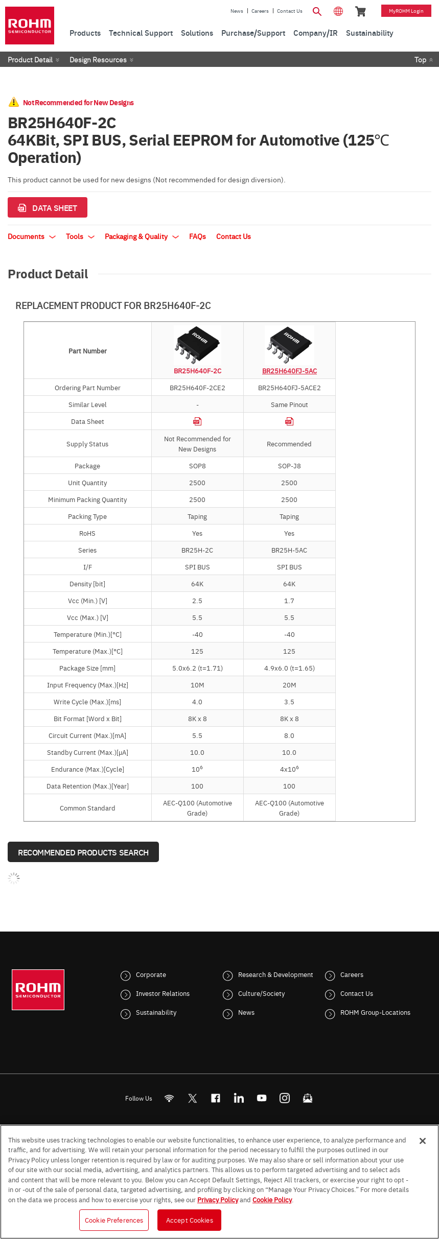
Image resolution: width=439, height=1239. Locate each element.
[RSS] (169, 1098)
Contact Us (290, 10)
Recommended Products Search (83, 851)
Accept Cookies (189, 1219)
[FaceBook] (215, 1098)
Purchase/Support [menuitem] (253, 32)
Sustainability (156, 1011)
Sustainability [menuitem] (370, 32)
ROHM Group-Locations (375, 1011)
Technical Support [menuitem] (141, 32)
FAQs (197, 236)
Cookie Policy (272, 1199)
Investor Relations (163, 992)
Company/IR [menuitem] (315, 32)
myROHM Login (406, 10)
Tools (80, 236)
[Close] (422, 1141)
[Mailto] (307, 1098)
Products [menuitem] (85, 32)
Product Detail (30, 59)
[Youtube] (261, 1098)
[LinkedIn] (238, 1098)
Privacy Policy (217, 1199)
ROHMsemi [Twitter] (192, 1098)
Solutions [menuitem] (197, 32)
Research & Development (275, 974)
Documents (32, 236)
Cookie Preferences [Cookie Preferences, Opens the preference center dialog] (114, 1219)
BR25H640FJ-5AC (289, 370)
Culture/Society (261, 992)
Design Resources (98, 59)
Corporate (151, 974)
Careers (260, 10)
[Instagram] (284, 1098)
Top (420, 59)
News (236, 10)
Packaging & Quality (142, 236)
